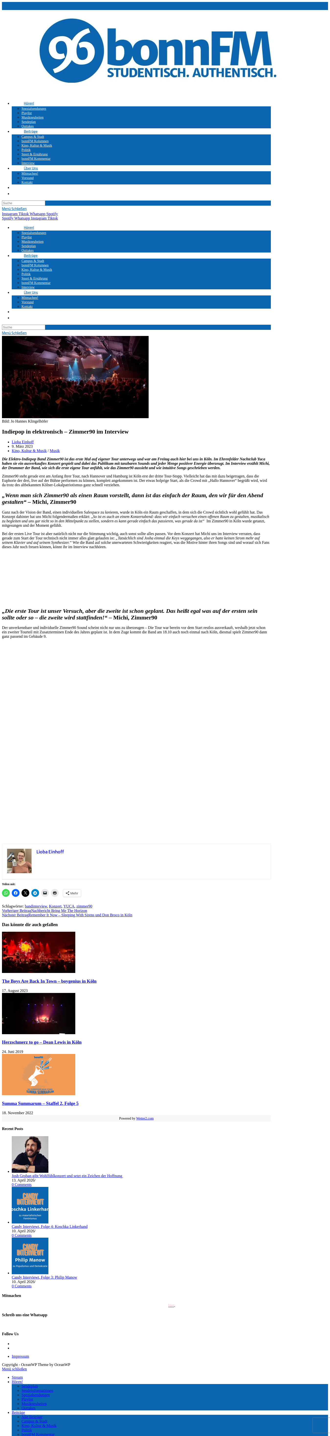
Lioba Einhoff (23, 442)
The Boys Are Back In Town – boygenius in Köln (49, 981)
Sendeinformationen (37, 1390)
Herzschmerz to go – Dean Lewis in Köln (42, 1042)
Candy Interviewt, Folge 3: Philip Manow (44, 1277)
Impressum (20, 1356)
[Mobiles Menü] (14, 208)
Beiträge (18, 1412)
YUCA (68, 906)
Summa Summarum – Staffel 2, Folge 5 (40, 1103)
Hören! (17, 1382)
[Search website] (24, 187)
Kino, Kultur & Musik (29, 451)
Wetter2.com (145, 1118)
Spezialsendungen (36, 1395)
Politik (27, 1430)
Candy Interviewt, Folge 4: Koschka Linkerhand (50, 1226)
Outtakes (28, 1408)
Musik (55, 451)
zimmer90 (84, 906)
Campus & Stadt (34, 1421)
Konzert (55, 906)
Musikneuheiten (34, 1404)
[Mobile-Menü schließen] (14, 1369)
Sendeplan (30, 1386)
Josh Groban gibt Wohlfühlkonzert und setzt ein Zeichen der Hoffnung (67, 1176)
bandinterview (36, 906)
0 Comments (22, 1185)
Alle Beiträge (32, 1417)
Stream (17, 1377)
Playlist (27, 1399)
